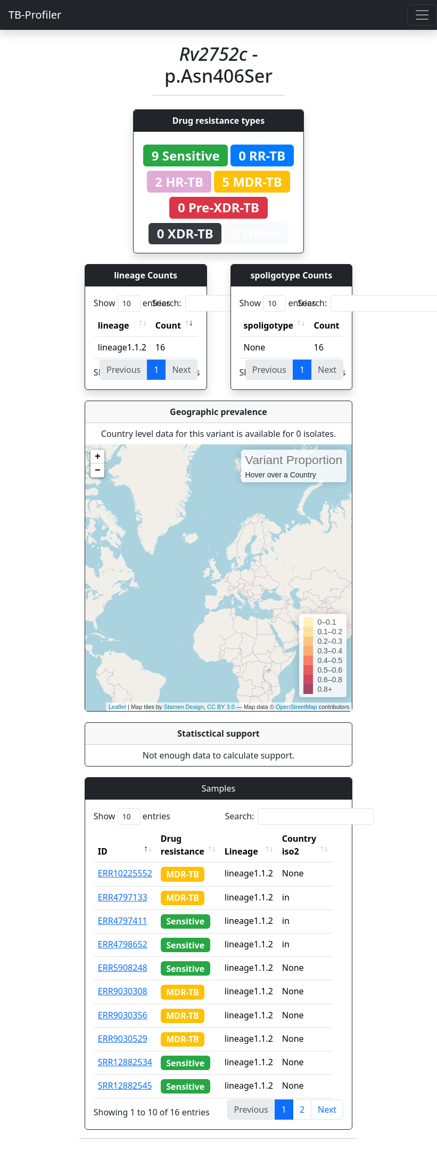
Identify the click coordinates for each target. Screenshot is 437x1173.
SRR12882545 (125, 1085)
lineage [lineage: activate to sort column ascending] (113, 325)
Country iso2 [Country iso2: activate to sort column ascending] (306, 845)
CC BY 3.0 (221, 707)
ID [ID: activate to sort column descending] (103, 851)
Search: (226, 303)
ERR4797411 (122, 921)
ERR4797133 (122, 897)
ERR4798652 (122, 944)
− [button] (98, 470)
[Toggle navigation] (422, 15)
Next (327, 1109)
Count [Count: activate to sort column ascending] (168, 325)
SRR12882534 (125, 1062)
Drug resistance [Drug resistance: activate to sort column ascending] (182, 845)
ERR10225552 (125, 873)
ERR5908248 (122, 967)
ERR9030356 (122, 1015)
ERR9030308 (122, 991)
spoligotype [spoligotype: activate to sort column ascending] (269, 325)
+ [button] (98, 456)
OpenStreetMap (296, 707)
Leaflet (117, 707)
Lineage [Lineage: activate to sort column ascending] (248, 851)
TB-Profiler (35, 14)
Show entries (132, 303)
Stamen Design (184, 707)
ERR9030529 (122, 1038)
